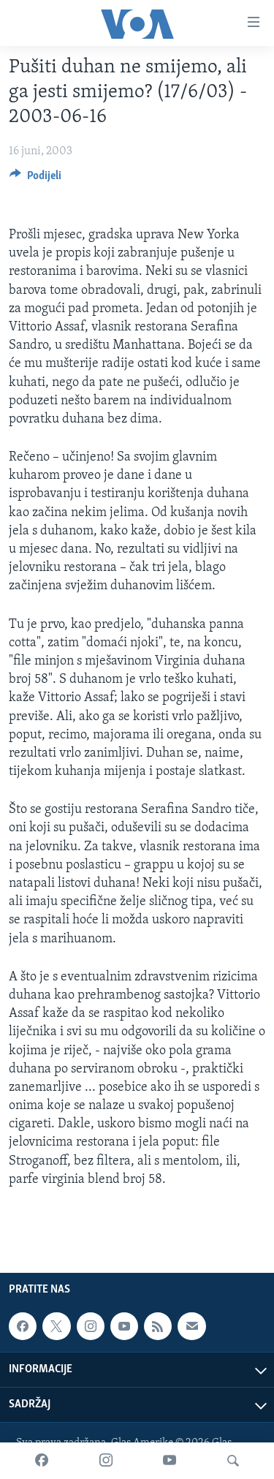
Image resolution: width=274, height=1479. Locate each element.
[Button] (35, 179)
